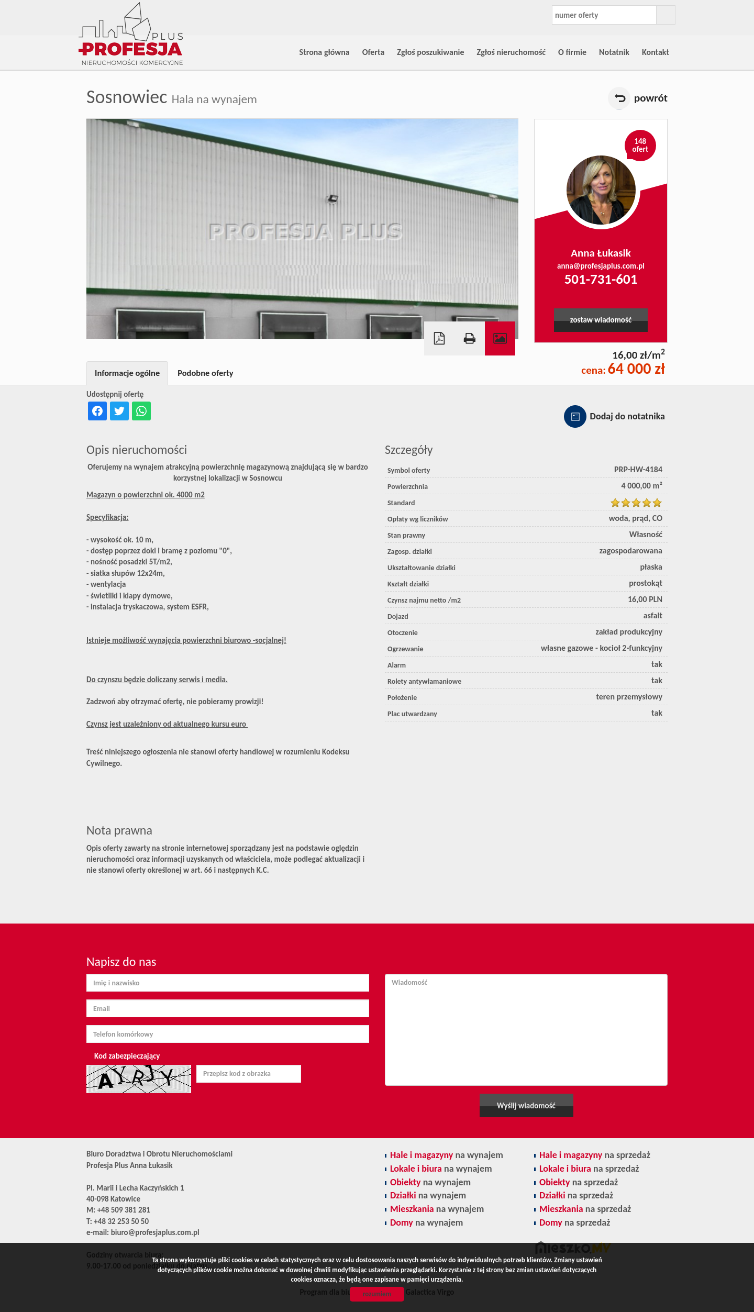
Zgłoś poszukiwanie (430, 52)
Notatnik (614, 52)
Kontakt (655, 52)
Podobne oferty (205, 373)
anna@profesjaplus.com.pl (601, 266)
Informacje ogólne (127, 373)
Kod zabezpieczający (127, 1056)
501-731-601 (601, 278)
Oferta (373, 52)
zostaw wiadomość (600, 320)
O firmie (572, 52)
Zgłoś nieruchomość (511, 52)
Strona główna (325, 52)
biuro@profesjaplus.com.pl (155, 1232)
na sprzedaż (594, 1155)
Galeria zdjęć (500, 338)
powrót (651, 98)
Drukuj (469, 338)
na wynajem (446, 1155)
